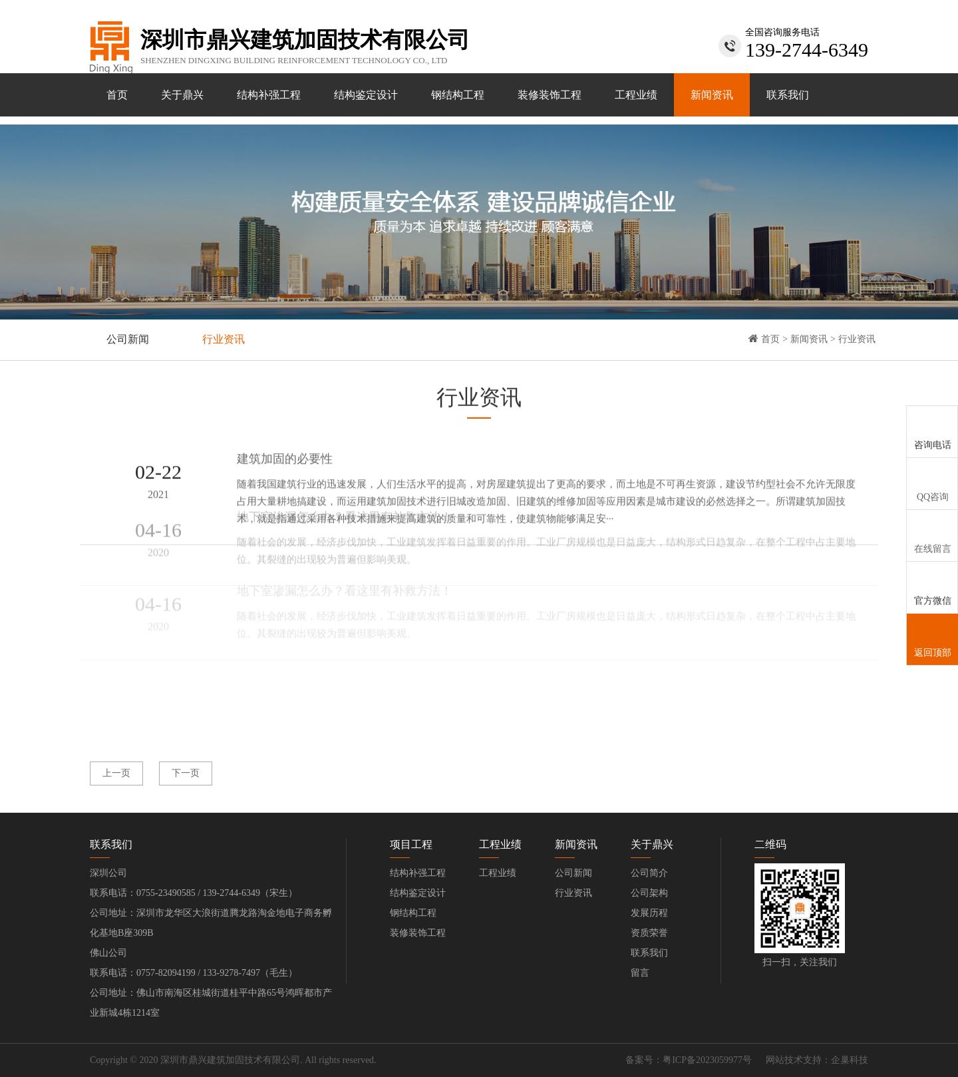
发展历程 (649, 913)
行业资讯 (223, 339)
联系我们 (787, 95)
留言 (640, 973)
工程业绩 (636, 95)
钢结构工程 (457, 95)
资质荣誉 (649, 933)
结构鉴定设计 (366, 95)
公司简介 (649, 873)
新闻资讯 (712, 95)
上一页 (116, 773)
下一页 (186, 773)
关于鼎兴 (182, 95)
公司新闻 (127, 339)
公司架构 (649, 893)
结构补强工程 (269, 95)
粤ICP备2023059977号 (707, 1060)
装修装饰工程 (549, 95)
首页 (117, 95)
